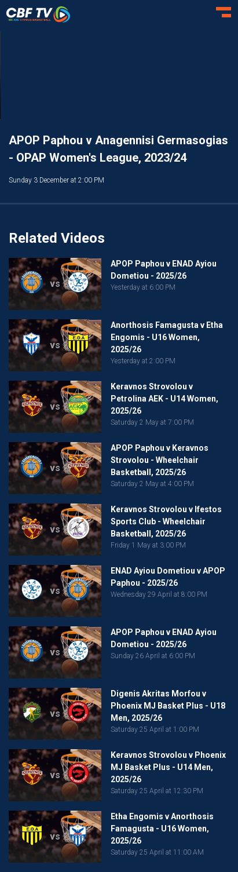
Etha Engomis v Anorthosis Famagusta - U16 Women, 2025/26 (162, 828)
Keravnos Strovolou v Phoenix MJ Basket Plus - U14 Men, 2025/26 (168, 767)
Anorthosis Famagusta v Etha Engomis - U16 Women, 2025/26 (167, 337)
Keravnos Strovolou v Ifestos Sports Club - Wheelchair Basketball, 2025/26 (166, 521)
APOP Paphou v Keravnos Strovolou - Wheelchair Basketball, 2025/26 (159, 460)
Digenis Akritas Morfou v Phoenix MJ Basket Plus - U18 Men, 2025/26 (168, 706)
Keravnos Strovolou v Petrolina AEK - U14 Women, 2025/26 (164, 398)
